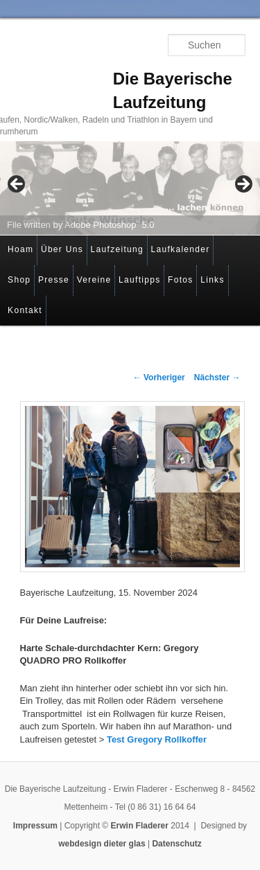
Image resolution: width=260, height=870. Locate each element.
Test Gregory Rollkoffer (157, 739)
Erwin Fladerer (139, 826)
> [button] (242, 185)
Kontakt (25, 310)
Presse (53, 280)
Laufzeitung (117, 249)
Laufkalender (180, 249)
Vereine (94, 280)
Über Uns (62, 249)
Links (212, 280)
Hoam (20, 249)
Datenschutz (176, 844)
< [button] (17, 185)
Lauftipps (139, 280)
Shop (19, 280)
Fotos (180, 280)
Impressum (35, 826)
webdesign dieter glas (101, 844)
